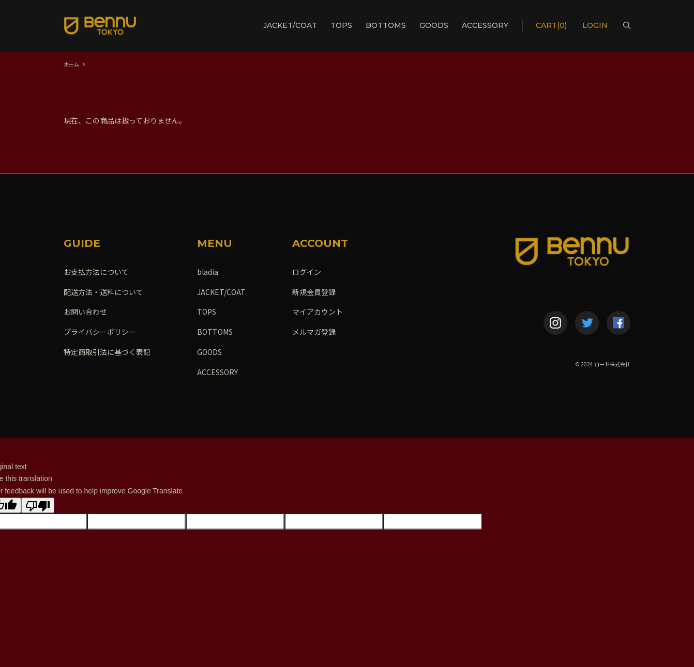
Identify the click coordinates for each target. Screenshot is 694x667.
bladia (207, 272)
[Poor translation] (37, 505)
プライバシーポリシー (100, 332)
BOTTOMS (386, 25)
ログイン (306, 272)
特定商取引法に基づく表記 (107, 352)
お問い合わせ (85, 311)
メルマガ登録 (314, 332)
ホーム (71, 64)
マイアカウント (317, 311)
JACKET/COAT (290, 25)
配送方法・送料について (103, 292)
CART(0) (551, 25)
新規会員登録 (314, 292)
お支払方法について (96, 272)
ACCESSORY (485, 25)
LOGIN (596, 25)
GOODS (433, 25)
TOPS (341, 25)
